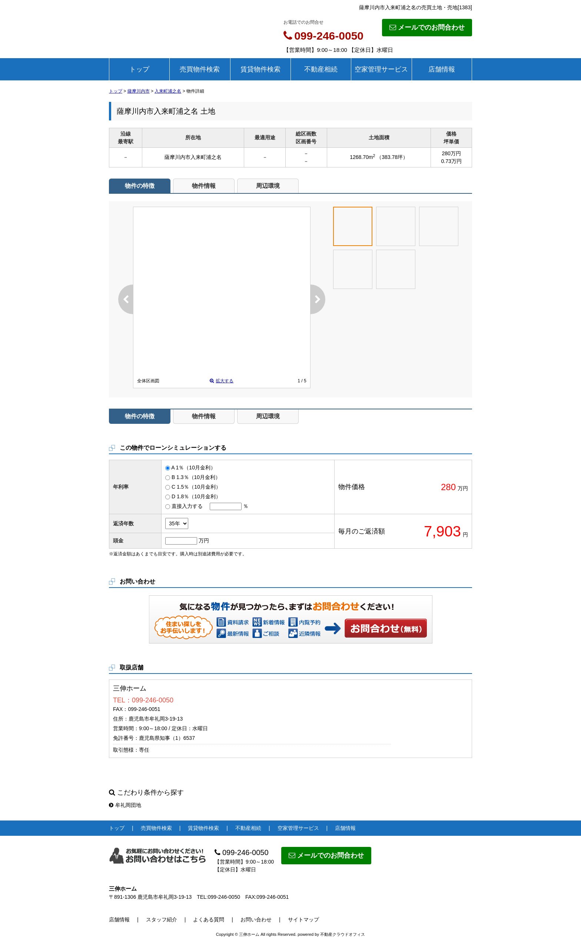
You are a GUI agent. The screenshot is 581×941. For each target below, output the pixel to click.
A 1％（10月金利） (193, 467)
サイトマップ (303, 919)
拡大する (221, 380)
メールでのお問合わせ (427, 27)
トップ (139, 69)
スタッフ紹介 (161, 919)
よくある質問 (208, 919)
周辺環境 (268, 186)
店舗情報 (441, 69)
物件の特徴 (140, 186)
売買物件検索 (200, 69)
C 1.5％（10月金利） (196, 487)
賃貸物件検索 (260, 69)
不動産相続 (321, 69)
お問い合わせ (386, 628)
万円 (204, 540)
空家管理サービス (381, 69)
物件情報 (204, 186)
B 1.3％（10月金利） (196, 477)
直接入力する (187, 506)
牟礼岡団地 (125, 805)
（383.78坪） (392, 157)
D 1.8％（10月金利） (196, 496)
